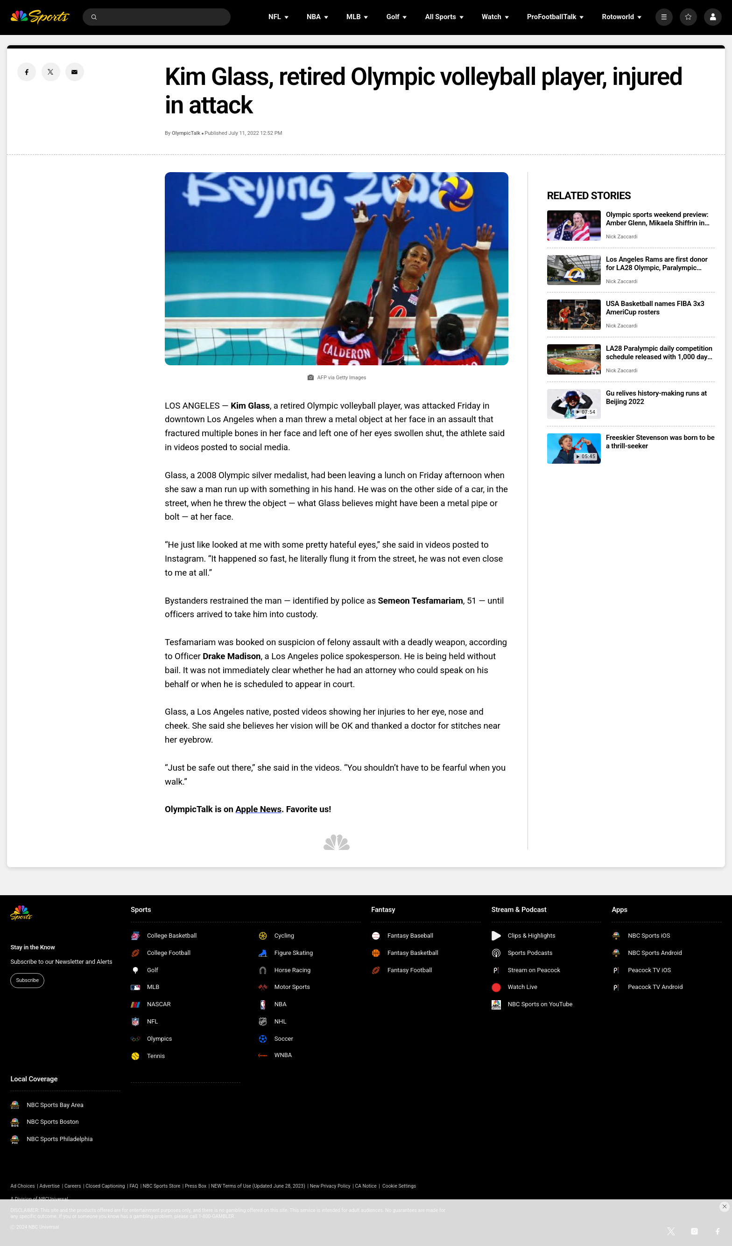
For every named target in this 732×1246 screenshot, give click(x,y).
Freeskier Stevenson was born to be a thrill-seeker (660, 441)
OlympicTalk (186, 133)
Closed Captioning (105, 1186)
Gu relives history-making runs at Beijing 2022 (656, 397)
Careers (72, 1186)
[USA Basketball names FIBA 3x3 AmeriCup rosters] (574, 314)
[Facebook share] (26, 72)
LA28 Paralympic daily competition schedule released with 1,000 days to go (659, 352)
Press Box (195, 1186)
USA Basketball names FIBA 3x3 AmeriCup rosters (655, 307)
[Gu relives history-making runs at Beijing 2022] (574, 404)
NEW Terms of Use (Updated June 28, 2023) (258, 1186)
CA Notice (365, 1186)
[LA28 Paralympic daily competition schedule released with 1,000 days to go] (574, 359)
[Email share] (74, 72)
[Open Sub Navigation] (287, 17)
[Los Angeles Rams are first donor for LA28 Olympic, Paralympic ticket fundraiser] (574, 270)
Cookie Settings (399, 1186)
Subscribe (27, 980)
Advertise (50, 1186)
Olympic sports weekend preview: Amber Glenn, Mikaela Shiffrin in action (657, 218)
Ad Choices (22, 1186)
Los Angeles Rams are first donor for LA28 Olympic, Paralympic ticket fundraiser (657, 263)
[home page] (40, 17)
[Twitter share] (51, 72)
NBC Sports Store (161, 1186)
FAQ (133, 1186)
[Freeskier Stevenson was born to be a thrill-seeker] (574, 448)
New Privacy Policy (330, 1186)
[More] (664, 17)
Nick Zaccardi (622, 237)
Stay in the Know (32, 947)
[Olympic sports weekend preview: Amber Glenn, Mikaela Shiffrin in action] (574, 225)
